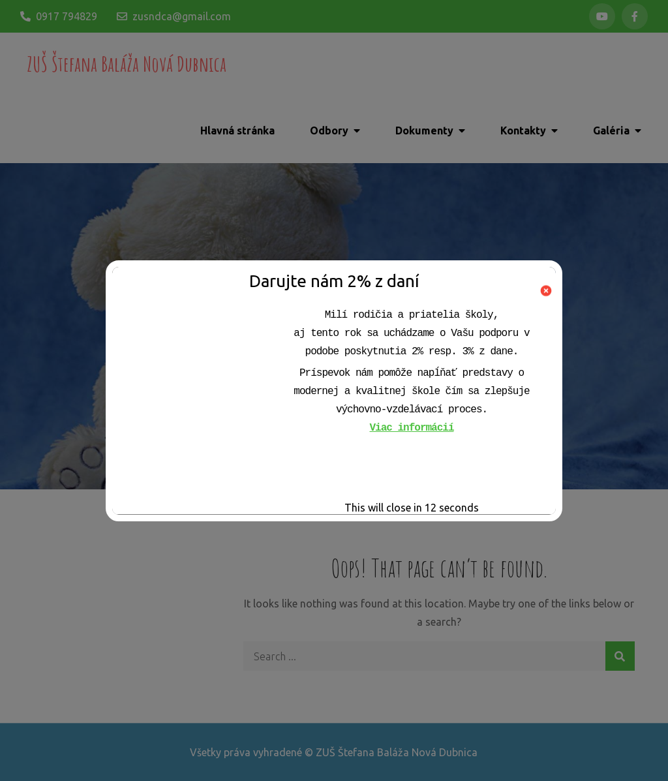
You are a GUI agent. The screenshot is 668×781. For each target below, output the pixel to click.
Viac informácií (411, 428)
